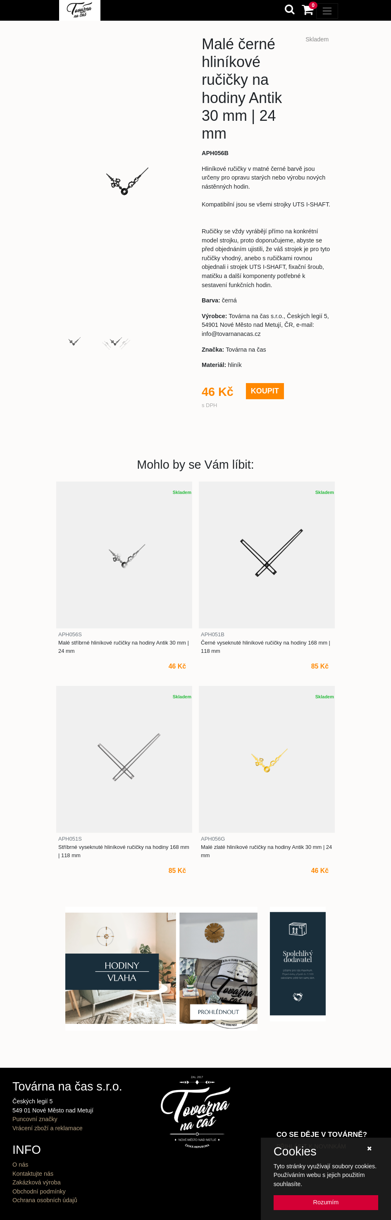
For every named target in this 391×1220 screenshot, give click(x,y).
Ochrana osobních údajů (44, 1200)
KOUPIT (265, 391)
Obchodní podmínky (39, 1191)
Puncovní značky (34, 1119)
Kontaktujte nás (32, 1173)
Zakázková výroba (36, 1182)
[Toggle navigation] (327, 11)
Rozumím (326, 1202)
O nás (20, 1164)
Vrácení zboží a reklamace (47, 1128)
